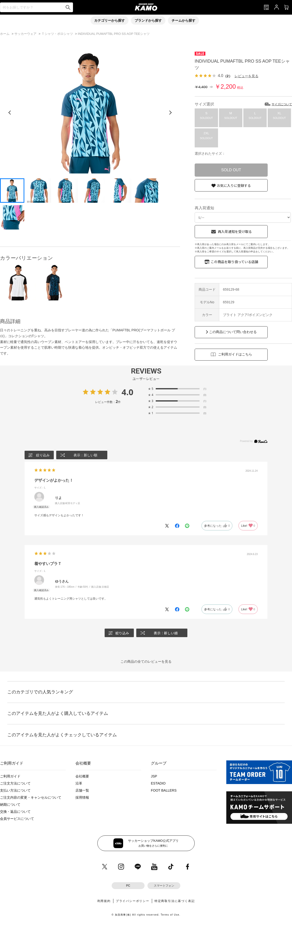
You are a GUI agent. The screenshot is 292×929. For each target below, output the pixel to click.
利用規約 (104, 901)
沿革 (78, 783)
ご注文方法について (15, 783)
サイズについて (282, 104)
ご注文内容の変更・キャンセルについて (30, 797)
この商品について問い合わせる (233, 332)
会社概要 (82, 776)
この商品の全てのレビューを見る (146, 661)
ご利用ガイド (10, 776)
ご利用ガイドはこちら (235, 354)
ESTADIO (158, 783)
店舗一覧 (82, 790)
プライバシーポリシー (132, 901)
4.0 (127, 392)
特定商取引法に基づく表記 (175, 901)
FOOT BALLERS (164, 790)
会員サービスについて (17, 819)
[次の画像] (170, 112)
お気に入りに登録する (234, 185)
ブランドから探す (148, 20)
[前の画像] (10, 112)
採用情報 (82, 797)
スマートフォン (164, 885)
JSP (154, 776)
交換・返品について (15, 812)
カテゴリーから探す (109, 20)
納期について (10, 804)
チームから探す (183, 20)
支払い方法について (15, 790)
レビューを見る (246, 76)
